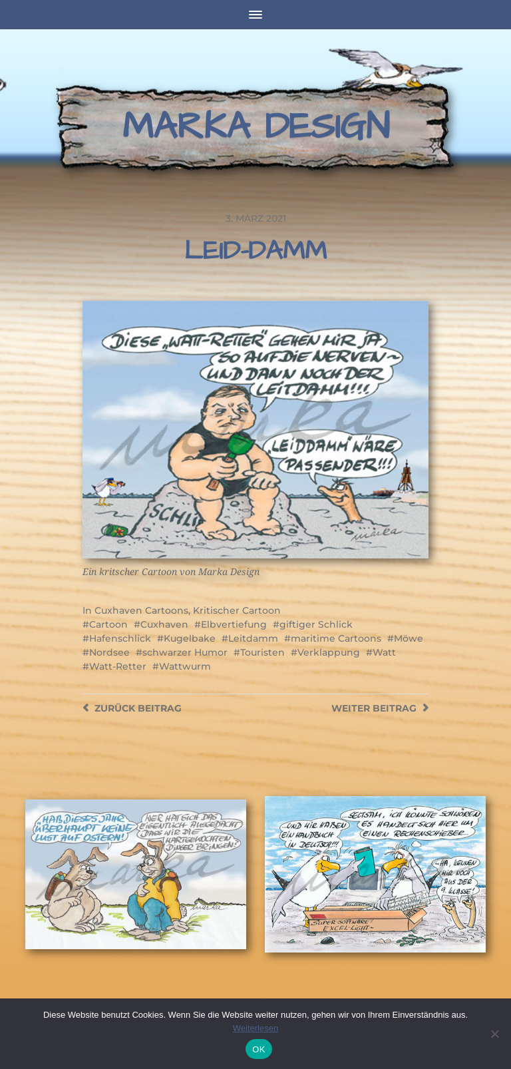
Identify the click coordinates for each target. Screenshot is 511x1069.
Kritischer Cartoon (237, 610)
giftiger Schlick (316, 624)
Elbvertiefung (234, 624)
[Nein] (494, 1033)
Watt (384, 652)
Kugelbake (190, 638)
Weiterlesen (255, 1028)
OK (258, 1049)
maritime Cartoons (336, 638)
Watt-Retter (117, 666)
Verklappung (328, 652)
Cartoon (108, 624)
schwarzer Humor (185, 652)
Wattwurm (185, 666)
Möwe (408, 638)
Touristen (262, 652)
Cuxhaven (164, 624)
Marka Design (255, 127)
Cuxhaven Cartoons (141, 610)
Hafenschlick (120, 638)
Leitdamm (253, 638)
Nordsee (109, 652)
